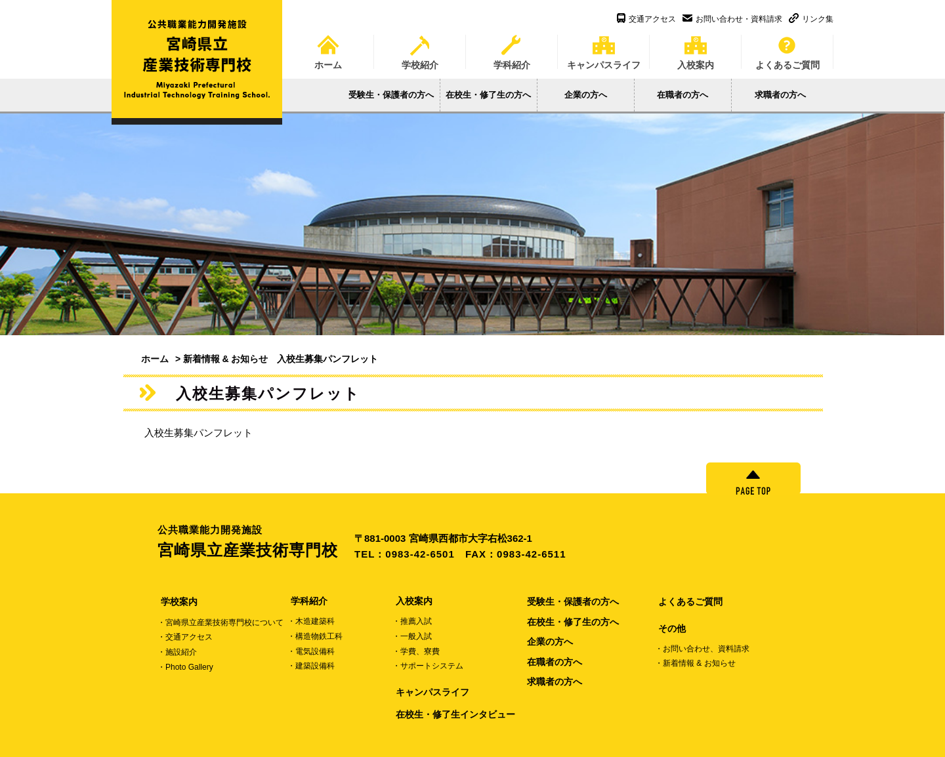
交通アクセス (646, 19)
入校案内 (695, 48)
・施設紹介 (177, 652)
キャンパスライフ (603, 48)
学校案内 (179, 601)
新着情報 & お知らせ (225, 359)
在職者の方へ (682, 95)
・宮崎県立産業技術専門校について (221, 622)
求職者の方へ (780, 95)
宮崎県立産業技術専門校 (256, 541)
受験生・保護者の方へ (391, 95)
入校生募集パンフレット (198, 432)
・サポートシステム (427, 665)
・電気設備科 (311, 651)
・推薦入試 (412, 621)
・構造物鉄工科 (315, 636)
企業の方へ (585, 95)
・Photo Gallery (185, 667)
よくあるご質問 (787, 48)
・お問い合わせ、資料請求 (702, 648)
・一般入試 (412, 636)
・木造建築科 (311, 621)
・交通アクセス (185, 637)
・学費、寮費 (416, 651)
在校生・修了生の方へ (488, 95)
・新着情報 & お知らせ (695, 663)
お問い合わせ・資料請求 (732, 19)
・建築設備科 (311, 665)
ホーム (328, 48)
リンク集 (811, 19)
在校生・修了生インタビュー (455, 714)
